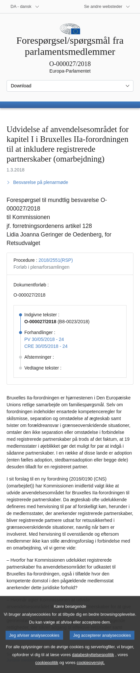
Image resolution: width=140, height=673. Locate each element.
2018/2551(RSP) (55, 260)
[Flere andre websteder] (107, 6)
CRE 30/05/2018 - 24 (46, 346)
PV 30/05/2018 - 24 (44, 339)
